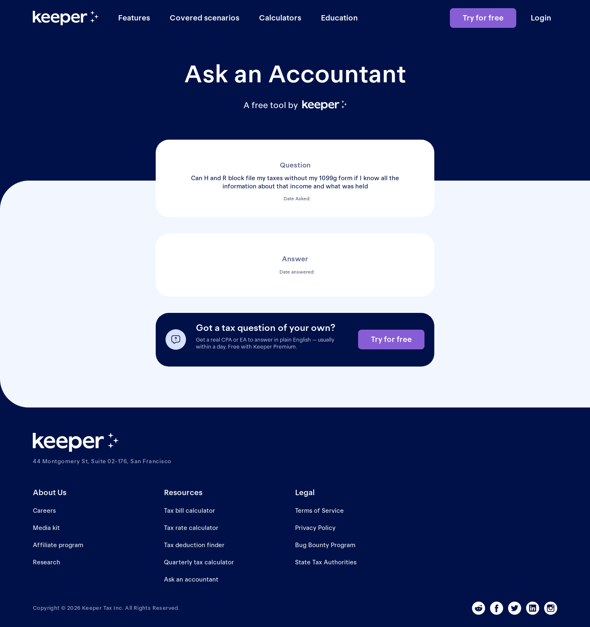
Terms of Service (319, 510)
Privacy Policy (315, 527)
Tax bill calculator (189, 510)
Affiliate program (58, 544)
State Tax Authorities (325, 562)
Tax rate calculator (191, 527)
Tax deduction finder (194, 544)
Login (541, 18)
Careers (44, 510)
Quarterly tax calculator (199, 562)
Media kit (46, 527)
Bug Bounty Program (325, 544)
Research (46, 562)
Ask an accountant (191, 579)
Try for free (483, 18)
